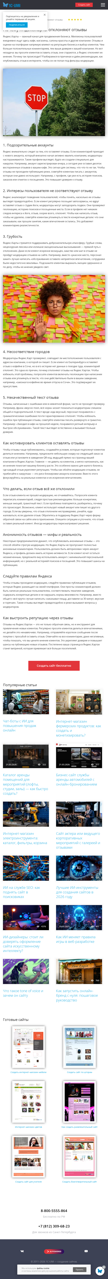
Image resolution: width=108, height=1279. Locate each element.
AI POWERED (55, 1251)
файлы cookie (43, 1268)
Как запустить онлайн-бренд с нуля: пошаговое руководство (77, 995)
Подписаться (17, 25)
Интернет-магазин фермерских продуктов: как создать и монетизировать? (78, 728)
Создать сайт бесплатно (54, 666)
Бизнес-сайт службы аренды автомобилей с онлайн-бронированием (76, 779)
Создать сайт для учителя (28, 1181)
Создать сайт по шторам (79, 1072)
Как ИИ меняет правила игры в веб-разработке (76, 939)
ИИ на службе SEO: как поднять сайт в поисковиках (21, 892)
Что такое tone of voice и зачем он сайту (23, 993)
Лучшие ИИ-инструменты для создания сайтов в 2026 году (77, 892)
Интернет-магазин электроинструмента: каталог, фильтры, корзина (25, 838)
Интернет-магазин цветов (28, 1127)
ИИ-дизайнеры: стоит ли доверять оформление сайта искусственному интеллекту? (23, 943)
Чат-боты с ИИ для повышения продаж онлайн (19, 726)
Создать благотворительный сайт (79, 1181)
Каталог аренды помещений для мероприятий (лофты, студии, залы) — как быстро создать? (25, 784)
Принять (79, 1270)
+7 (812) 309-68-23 (54, 1226)
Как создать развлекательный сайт (80, 1127)
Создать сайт (84, 4)
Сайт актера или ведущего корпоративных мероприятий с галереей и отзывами (78, 840)
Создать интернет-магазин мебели (28, 1072)
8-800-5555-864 (54, 1210)
